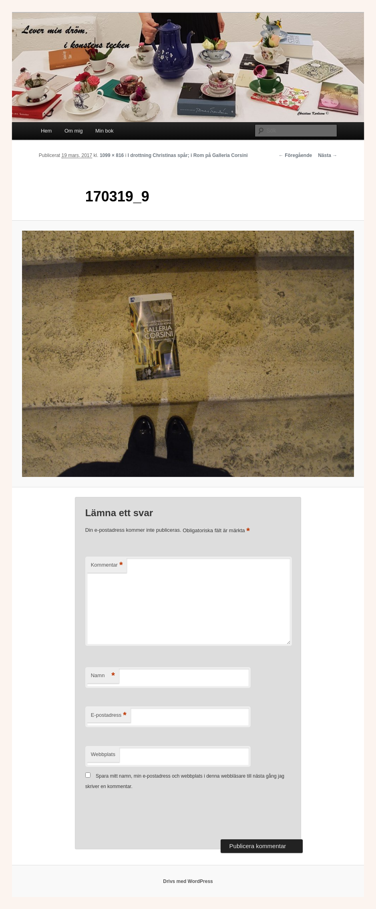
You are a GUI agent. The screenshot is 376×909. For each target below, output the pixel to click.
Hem (46, 131)
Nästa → (327, 155)
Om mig (73, 131)
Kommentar (107, 565)
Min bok (104, 131)
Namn (103, 676)
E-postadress (109, 715)
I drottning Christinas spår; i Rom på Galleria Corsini (188, 155)
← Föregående (295, 155)
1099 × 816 (112, 155)
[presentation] (146, 815)
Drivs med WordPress (188, 881)
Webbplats (103, 754)
